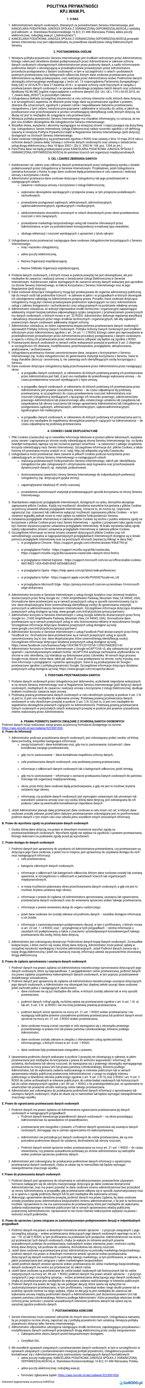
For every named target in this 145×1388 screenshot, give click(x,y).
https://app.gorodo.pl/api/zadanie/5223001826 (32, 728)
